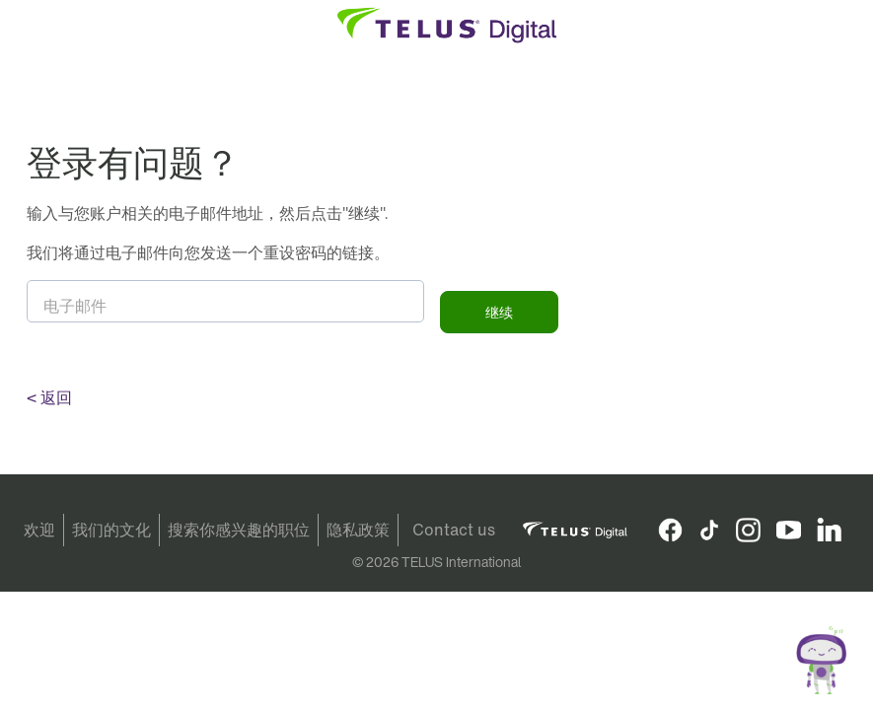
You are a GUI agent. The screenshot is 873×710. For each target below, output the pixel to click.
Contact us (453, 529)
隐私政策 (358, 529)
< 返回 (49, 397)
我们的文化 (111, 529)
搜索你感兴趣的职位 (239, 529)
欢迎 (39, 529)
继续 (499, 312)
